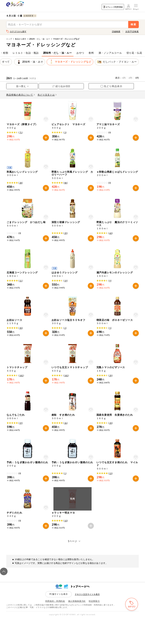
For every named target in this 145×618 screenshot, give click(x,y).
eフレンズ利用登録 (113, 6)
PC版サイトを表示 (58, 594)
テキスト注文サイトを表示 (87, 594)
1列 (124, 77)
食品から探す (20, 39)
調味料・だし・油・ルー (39, 39)
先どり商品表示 (111, 86)
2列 (130, 77)
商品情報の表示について (20, 94)
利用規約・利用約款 (55, 601)
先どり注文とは (47, 94)
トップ (9, 39)
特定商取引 (94, 601)
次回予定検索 (132, 31)
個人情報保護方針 (77, 601)
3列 (137, 77)
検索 (134, 24)
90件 (31, 78)
